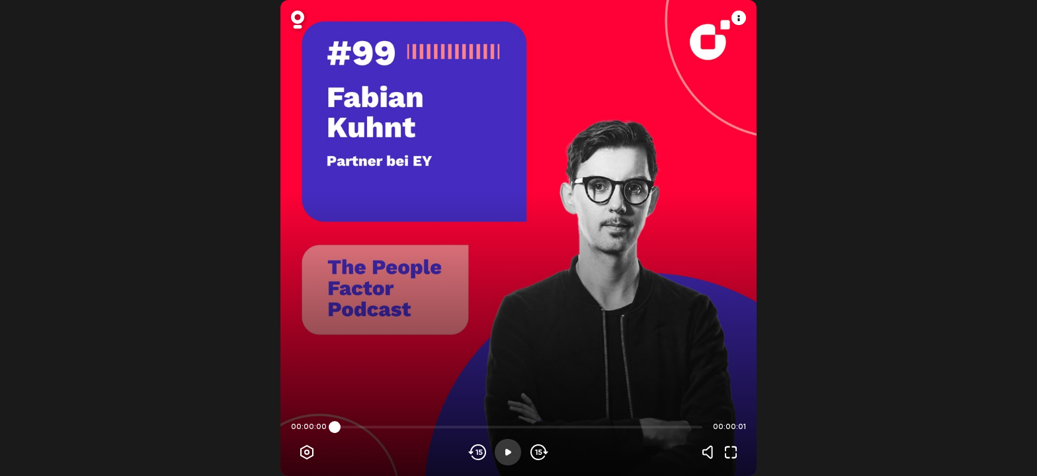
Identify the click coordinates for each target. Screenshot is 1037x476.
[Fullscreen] (731, 452)
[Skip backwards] (478, 452)
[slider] (335, 427)
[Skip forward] (538, 452)
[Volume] (711, 452)
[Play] (508, 452)
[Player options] (306, 452)
